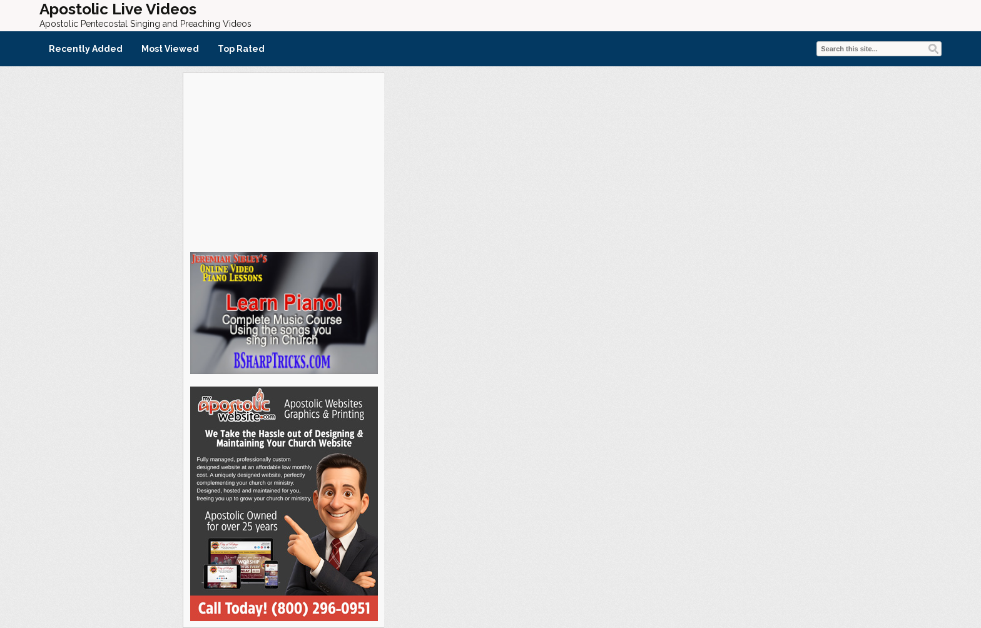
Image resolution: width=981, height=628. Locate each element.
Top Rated (241, 49)
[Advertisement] (283, 160)
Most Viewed (170, 49)
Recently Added (86, 49)
